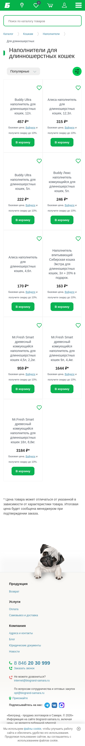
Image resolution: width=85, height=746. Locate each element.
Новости (14, 651)
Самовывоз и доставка (23, 615)
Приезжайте (20, 698)
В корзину (23, 142)
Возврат (14, 591)
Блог (12, 639)
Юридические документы (25, 645)
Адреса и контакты (21, 633)
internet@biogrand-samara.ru (32, 680)
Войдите (30, 127)
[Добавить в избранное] (39, 88)
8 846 (32, 663)
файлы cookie (32, 728)
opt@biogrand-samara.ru (29, 693)
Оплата (13, 609)
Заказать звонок (24, 668)
